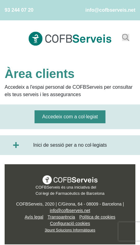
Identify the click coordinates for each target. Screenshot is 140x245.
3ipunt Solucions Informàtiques (70, 230)
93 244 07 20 (19, 10)
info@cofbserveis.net (110, 10)
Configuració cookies (70, 223)
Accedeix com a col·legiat (70, 116)
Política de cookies (97, 216)
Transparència (61, 216)
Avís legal (34, 216)
